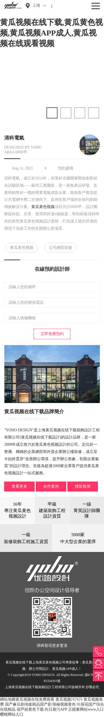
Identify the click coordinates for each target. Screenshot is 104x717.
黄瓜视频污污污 (69, 699)
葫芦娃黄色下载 (30, 709)
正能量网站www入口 (86, 709)
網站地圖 (8, 699)
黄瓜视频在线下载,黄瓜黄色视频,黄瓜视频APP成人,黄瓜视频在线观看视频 (51, 33)
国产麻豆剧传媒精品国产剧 (28, 704)
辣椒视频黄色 (64, 704)
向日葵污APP (56, 709)
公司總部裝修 (60, 247)
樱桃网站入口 (11, 714)
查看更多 (19, 486)
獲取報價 (82, 486)
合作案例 (51, 486)
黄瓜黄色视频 (43, 207)
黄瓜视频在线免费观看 (35, 699)
